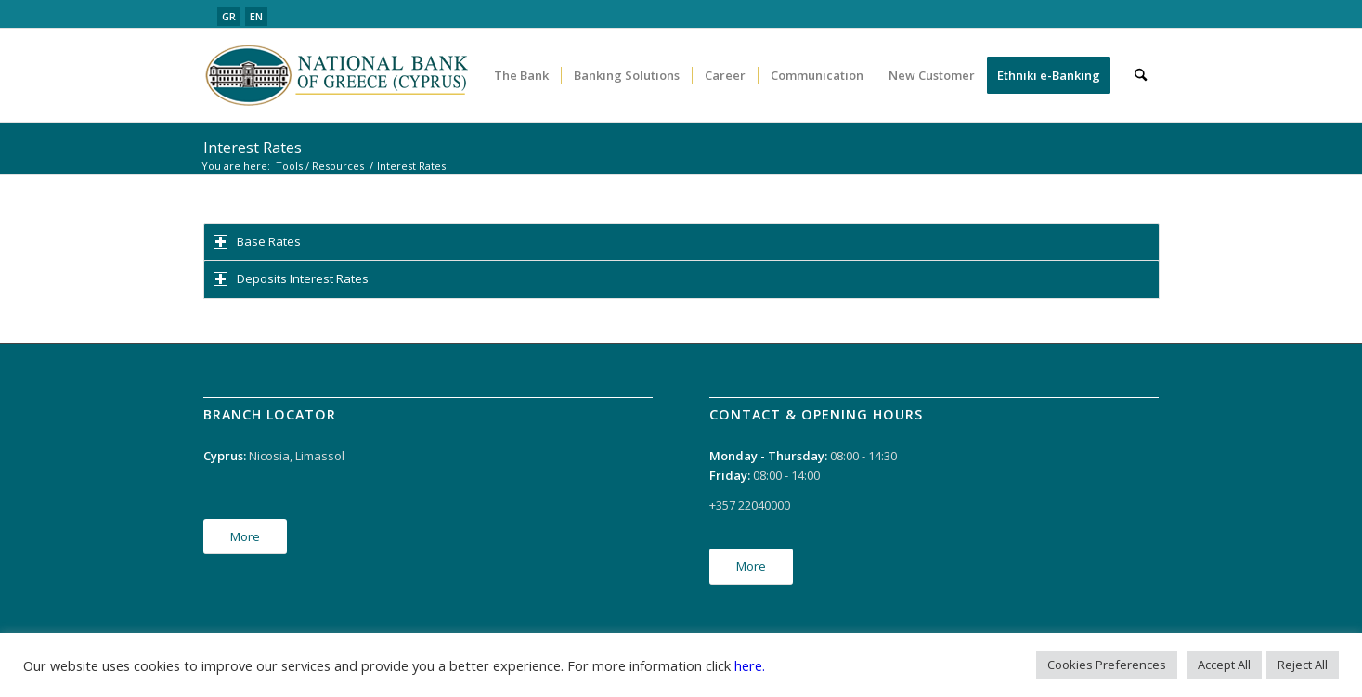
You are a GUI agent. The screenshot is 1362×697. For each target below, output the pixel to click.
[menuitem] (521, 75)
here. (749, 665)
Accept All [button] (1224, 664)
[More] (245, 537)
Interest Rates (252, 147)
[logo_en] (338, 75)
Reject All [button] (1303, 664)
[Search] (1140, 75)
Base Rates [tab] (257, 241)
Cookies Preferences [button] (1106, 664)
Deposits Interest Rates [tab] (291, 278)
